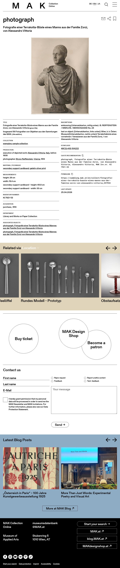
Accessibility (46, 563)
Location (29, 248)
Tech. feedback (93, 381)
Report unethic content (96, 378)
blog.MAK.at (97, 538)
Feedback (58, 381)
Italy (48, 153)
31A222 (75, 148)
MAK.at (97, 531)
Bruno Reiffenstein (24, 159)
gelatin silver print (38, 168)
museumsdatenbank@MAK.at (45, 525)
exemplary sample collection (15, 143)
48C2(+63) (66, 148)
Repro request (59, 378)
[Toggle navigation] (114, 5)
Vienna (37, 159)
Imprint (36, 563)
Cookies (56, 563)
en (94, 4)
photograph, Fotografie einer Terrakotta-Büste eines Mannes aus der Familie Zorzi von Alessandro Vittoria (30, 226)
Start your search (97, 524)
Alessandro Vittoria (36, 153)
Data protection (25, 563)
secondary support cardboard (16, 168)
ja (99, 4)
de (90, 4)
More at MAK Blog (60, 508)
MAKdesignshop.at (97, 546)
